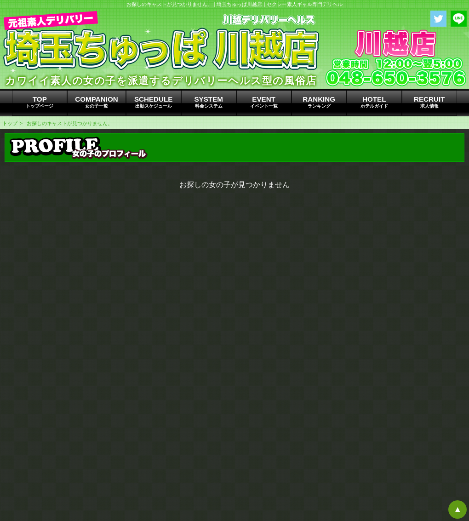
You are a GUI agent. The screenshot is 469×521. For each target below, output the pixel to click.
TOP (39, 102)
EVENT (264, 102)
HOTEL (374, 102)
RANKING (319, 102)
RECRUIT (429, 102)
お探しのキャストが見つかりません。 (70, 123)
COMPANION (96, 102)
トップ (9, 123)
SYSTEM (209, 102)
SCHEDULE (153, 102)
